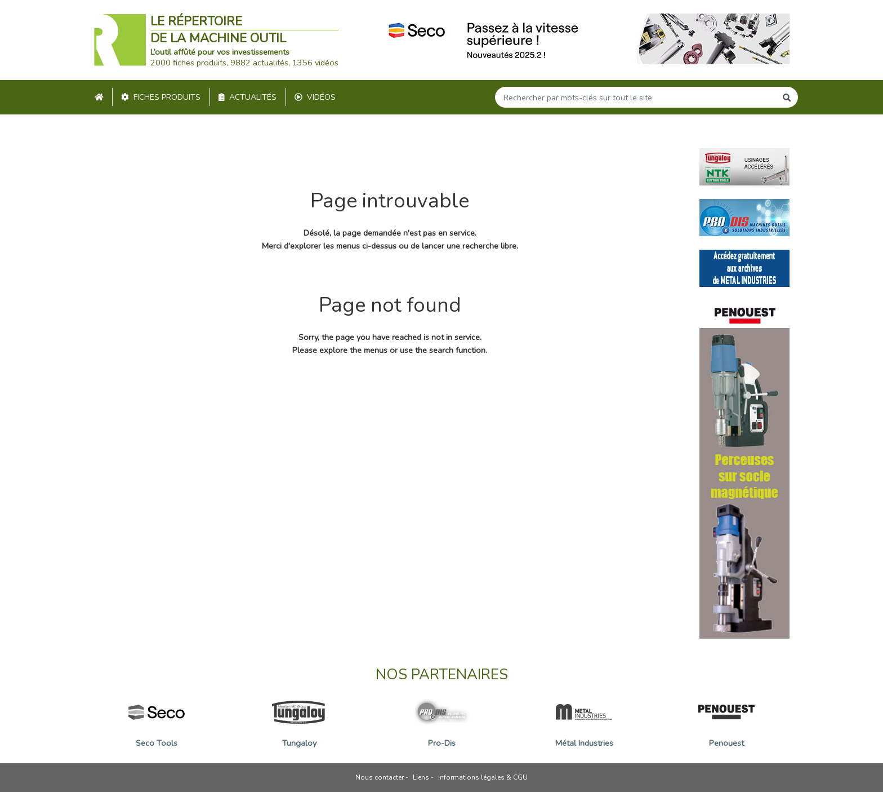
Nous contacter (379, 777)
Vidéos (315, 97)
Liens (421, 777)
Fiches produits (160, 97)
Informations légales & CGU (483, 777)
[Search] (636, 97)
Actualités (247, 97)
